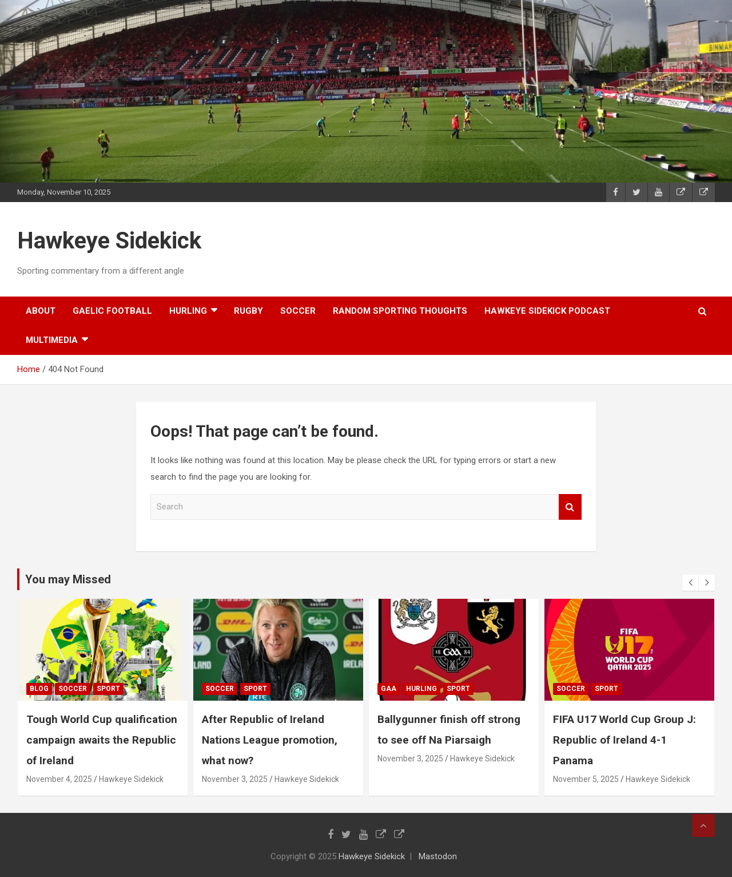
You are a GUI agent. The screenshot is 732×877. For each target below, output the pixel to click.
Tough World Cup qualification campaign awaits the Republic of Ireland (103, 740)
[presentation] (690, 583)
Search (570, 507)
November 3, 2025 (236, 779)
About (40, 311)
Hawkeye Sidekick (109, 240)
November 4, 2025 (61, 779)
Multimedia (52, 340)
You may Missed (68, 579)
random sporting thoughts (400, 311)
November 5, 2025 (587, 779)
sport (110, 689)
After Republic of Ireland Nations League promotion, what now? (271, 740)
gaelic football (112, 311)
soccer (298, 311)
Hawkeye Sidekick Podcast (547, 311)
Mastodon (438, 856)
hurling (188, 311)
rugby (248, 311)
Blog (40, 689)
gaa (390, 689)
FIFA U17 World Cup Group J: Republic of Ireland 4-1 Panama (626, 740)
